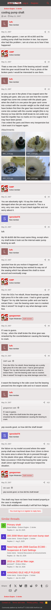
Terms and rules (18, 603)
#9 (49, 356)
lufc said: (6, 488)
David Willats (11, 527)
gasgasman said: (9, 408)
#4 (49, 197)
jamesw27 (10, 564)
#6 (49, 260)
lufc (5, 16)
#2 (49, 62)
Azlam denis (11, 539)
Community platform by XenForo (22, 607)
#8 (49, 326)
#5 (49, 227)
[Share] (45, 32)
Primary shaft (14, 524)
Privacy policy (32, 603)
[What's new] (42, 3)
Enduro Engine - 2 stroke (27, 527)
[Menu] (4, 3)
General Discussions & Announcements (31, 553)
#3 (49, 89)
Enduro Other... (21, 564)
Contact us (6, 603)
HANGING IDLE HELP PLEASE (23, 572)
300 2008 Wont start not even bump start (28, 536)
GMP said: (7, 361)
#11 (48, 444)
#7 (49, 290)
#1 (49, 32)
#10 (48, 403)
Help (41, 603)
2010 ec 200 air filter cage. (20, 561)
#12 (48, 483)
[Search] (47, 3)
